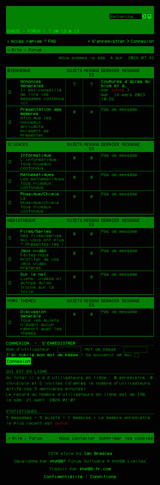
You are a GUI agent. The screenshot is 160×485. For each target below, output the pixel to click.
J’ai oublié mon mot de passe (42, 355)
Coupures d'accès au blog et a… (125, 83)
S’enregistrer (58, 343)
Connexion (17, 343)
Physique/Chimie (39, 194)
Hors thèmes (22, 300)
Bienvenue (19, 70)
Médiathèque (22, 220)
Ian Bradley (98, 453)
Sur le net (33, 274)
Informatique (35, 155)
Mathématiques (37, 174)
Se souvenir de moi (112, 355)
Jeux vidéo (33, 250)
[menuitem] (49, 41)
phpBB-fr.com (95, 469)
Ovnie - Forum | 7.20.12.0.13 (43, 31)
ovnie (118, 90)
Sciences (18, 144)
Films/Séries (35, 231)
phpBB (56, 461)
